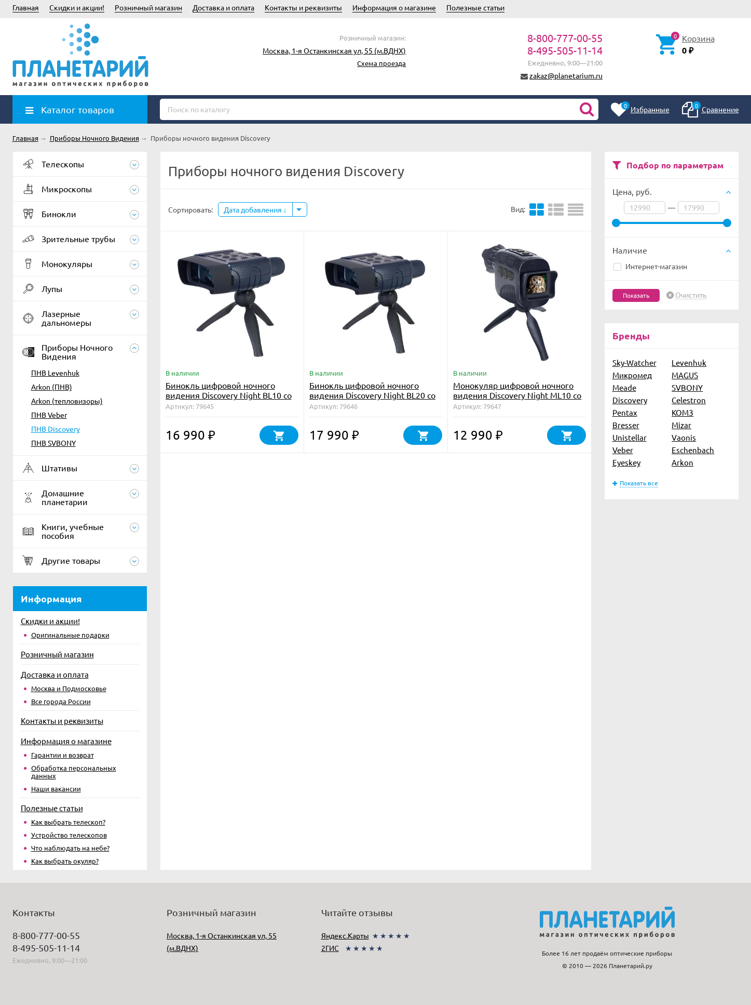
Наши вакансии (56, 788)
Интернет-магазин (650, 266)
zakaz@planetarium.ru (566, 75)
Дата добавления (255, 209)
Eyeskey (626, 462)
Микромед (632, 375)
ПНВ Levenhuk (55, 372)
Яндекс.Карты (345, 935)
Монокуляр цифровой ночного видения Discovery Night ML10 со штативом (517, 395)
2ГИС (330, 948)
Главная (25, 7)
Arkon (682, 462)
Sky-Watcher (634, 362)
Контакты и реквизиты (303, 7)
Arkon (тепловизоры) (67, 400)
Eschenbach (693, 450)
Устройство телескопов (69, 834)
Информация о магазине (394, 7)
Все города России (61, 701)
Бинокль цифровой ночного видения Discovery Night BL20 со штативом (372, 395)
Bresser (625, 425)
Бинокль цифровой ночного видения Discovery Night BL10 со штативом (229, 395)
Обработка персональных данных (73, 771)
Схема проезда (381, 63)
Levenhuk (689, 362)
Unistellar (629, 437)
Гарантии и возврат (62, 754)
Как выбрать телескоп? (68, 821)
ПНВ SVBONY (53, 442)
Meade (624, 387)
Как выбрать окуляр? (65, 860)
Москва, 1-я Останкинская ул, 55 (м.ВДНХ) (334, 50)
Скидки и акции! (76, 7)
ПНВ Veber (49, 414)
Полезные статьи (475, 7)
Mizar (681, 425)
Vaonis (684, 437)
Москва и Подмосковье (68, 688)
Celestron (689, 400)
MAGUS (685, 375)
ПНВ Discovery (55, 428)
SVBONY (687, 387)
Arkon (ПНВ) (51, 386)
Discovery (629, 400)
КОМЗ (682, 412)
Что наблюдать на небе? (70, 847)
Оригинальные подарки (70, 634)
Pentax (624, 412)
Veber (622, 450)
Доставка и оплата (223, 7)
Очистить (690, 295)
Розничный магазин (148, 7)
